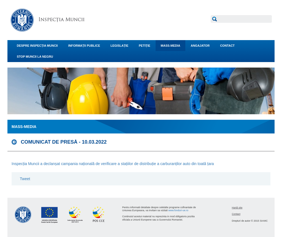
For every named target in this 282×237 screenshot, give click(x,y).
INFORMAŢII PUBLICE (84, 45)
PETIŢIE (144, 45)
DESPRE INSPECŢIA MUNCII (37, 45)
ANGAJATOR (200, 45)
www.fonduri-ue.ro (178, 210)
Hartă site (237, 207)
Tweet (25, 179)
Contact (236, 214)
